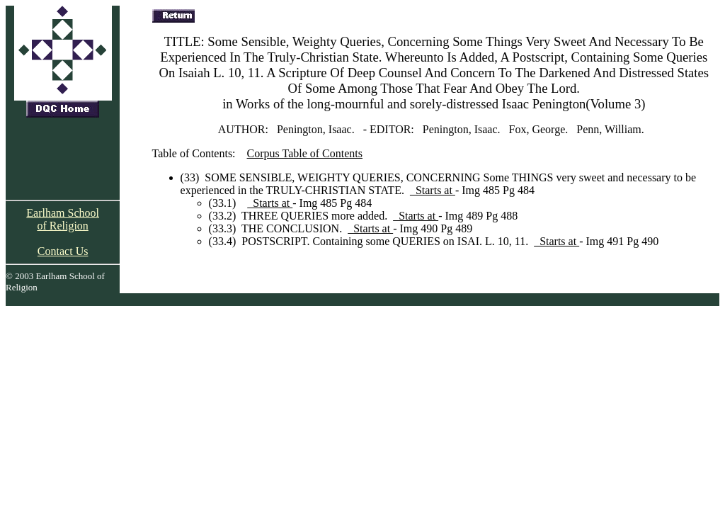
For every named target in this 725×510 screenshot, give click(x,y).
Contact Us (63, 251)
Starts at (432, 190)
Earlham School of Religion (62, 219)
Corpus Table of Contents (304, 153)
